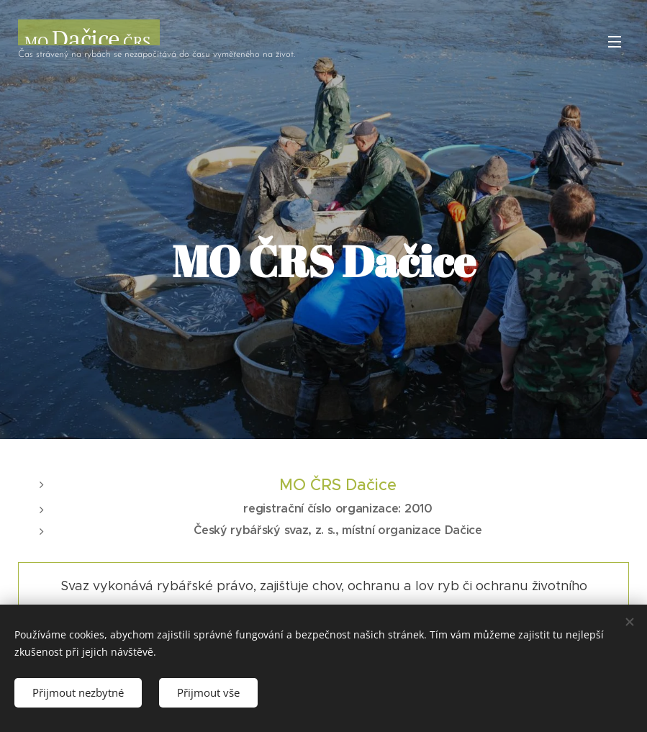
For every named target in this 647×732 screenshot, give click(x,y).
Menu (614, 41)
